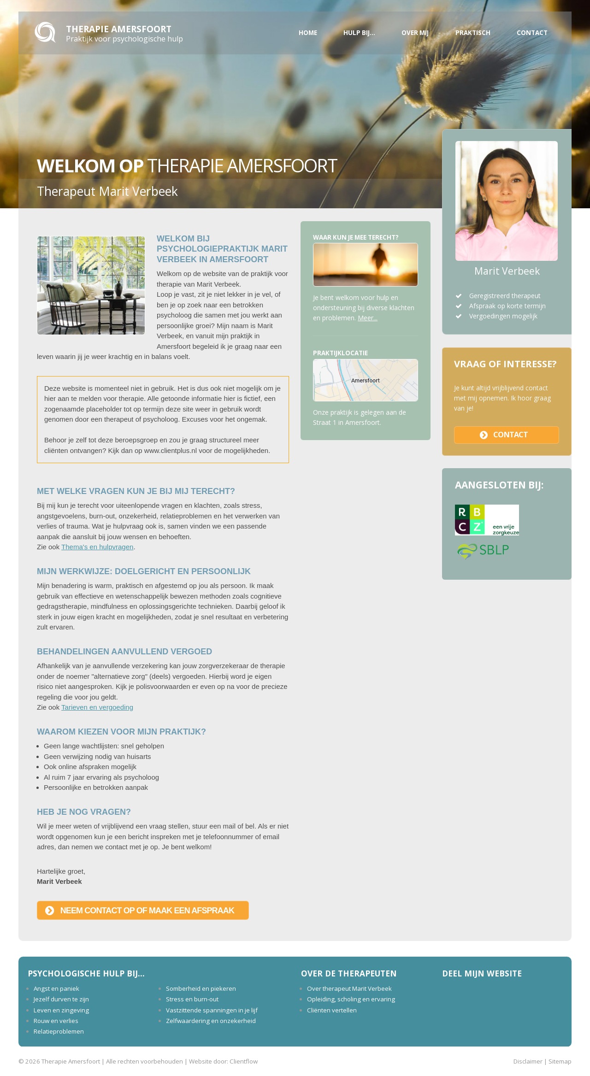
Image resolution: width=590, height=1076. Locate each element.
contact (510, 434)
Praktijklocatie (340, 353)
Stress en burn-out (192, 999)
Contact (532, 33)
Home (308, 33)
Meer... (368, 317)
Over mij (415, 33)
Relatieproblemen (59, 1031)
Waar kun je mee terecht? (356, 237)
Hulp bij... (359, 33)
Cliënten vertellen (332, 1010)
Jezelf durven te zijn (61, 999)
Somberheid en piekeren (201, 988)
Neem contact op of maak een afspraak (147, 910)
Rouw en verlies (56, 1021)
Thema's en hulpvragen (97, 547)
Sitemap (560, 1061)
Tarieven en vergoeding (97, 707)
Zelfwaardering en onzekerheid (211, 1021)
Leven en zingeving (61, 1010)
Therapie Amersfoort (118, 29)
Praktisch (472, 33)
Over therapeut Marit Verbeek (349, 988)
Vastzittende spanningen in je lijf (212, 1010)
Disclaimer (528, 1061)
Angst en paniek (56, 988)
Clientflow (244, 1061)
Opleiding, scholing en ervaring (351, 999)
